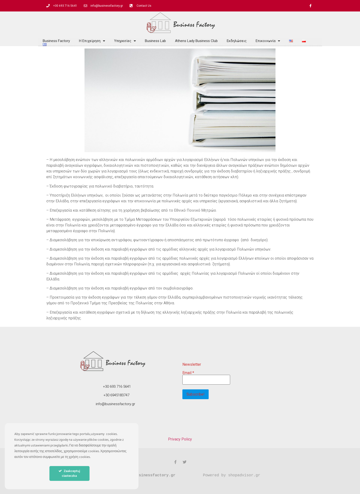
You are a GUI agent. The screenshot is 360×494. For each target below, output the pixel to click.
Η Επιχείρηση (92, 40)
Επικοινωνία (268, 40)
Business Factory (56, 41)
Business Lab (155, 41)
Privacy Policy (180, 439)
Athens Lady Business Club (196, 41)
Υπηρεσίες (125, 40)
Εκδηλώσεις (237, 41)
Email (188, 373)
